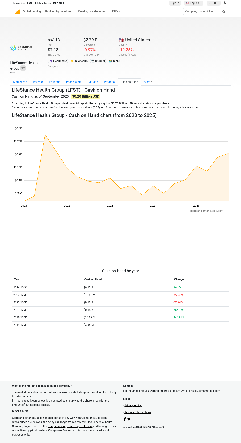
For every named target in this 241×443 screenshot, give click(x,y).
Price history (73, 82)
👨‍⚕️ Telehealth (79, 61)
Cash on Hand (129, 82)
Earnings (54, 82)
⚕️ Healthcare (58, 61)
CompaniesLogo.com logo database (70, 426)
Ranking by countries (58, 11)
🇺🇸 (193, 3)
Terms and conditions (137, 412)
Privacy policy (133, 405)
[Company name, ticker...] (204, 11)
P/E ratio (92, 82)
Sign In (175, 3)
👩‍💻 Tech (113, 61)
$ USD (212, 3)
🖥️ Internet (98, 61)
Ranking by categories (91, 11)
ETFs (115, 11)
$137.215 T (58, 3)
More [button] (147, 82)
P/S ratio (109, 82)
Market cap (20, 82)
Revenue (38, 82)
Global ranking (32, 11)
